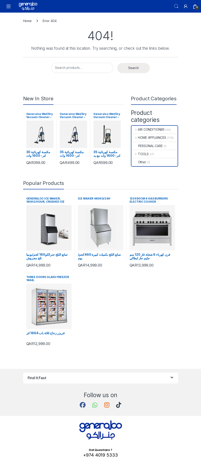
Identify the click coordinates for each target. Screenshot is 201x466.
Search (176, 6)
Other (138, 162)
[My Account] (185, 6)
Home (27, 21)
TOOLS (140, 154)
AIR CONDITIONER (148, 129)
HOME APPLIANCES (148, 137)
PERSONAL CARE (147, 146)
